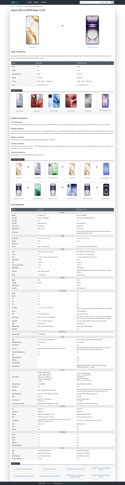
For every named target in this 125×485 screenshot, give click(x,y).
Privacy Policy (67, 483)
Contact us (84, 483)
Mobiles (36, 2)
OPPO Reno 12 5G (92, 47)
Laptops (43, 2)
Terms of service (75, 483)
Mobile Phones (20, 6)
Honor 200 (32, 47)
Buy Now (44, 85)
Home (29, 2)
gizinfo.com (49, 483)
